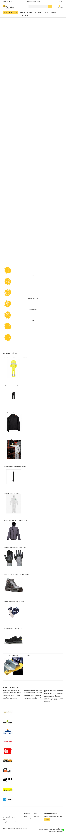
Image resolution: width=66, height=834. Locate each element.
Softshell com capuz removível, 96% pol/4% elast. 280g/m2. (15, 521)
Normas (29, 13)
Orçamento (60, 7)
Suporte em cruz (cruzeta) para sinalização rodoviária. (15, 467)
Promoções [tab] (44, 353)
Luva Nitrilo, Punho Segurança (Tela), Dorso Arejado (14, 602)
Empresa (22, 13)
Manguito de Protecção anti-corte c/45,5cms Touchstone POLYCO (17, 656)
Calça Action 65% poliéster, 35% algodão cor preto (13, 385)
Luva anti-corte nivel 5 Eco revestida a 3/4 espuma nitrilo (15, 548)
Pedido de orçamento (38, 819)
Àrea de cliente (37, 817)
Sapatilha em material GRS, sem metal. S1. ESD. (13, 629)
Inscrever (47, 820)
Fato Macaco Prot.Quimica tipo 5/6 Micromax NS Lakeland (15, 440)
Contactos (24, 16)
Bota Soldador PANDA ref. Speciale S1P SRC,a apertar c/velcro (16, 575)
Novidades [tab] (35, 353)
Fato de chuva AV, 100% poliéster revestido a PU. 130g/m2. (15, 358)
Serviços (45, 13)
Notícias (53, 13)
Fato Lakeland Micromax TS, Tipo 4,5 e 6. (12, 494)
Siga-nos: (4, 1)
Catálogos (38, 13)
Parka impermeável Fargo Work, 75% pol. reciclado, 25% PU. (15, 413)
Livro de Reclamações (28, 819)
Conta (61, 1)
